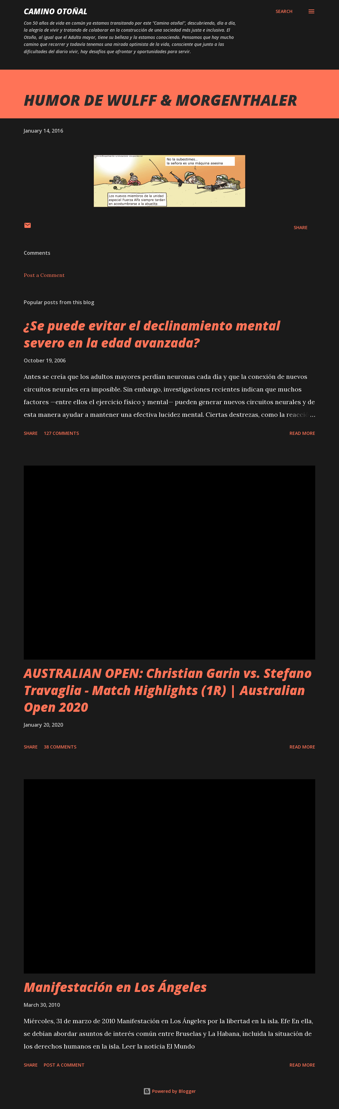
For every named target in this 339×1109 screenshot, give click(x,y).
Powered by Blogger (169, 1091)
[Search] (284, 11)
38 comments (60, 747)
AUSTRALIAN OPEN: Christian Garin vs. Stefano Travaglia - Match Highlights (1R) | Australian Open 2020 (168, 690)
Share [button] (301, 227)
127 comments (61, 433)
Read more (302, 433)
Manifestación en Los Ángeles (115, 987)
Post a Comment (44, 275)
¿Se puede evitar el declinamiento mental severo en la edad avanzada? (152, 334)
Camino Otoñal (55, 11)
